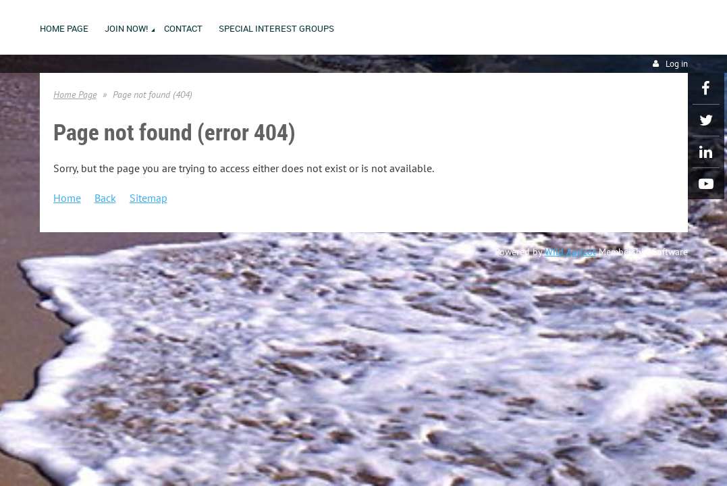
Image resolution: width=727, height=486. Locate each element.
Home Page (75, 94)
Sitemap (148, 198)
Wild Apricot (570, 252)
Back (105, 198)
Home (67, 198)
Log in (677, 64)
